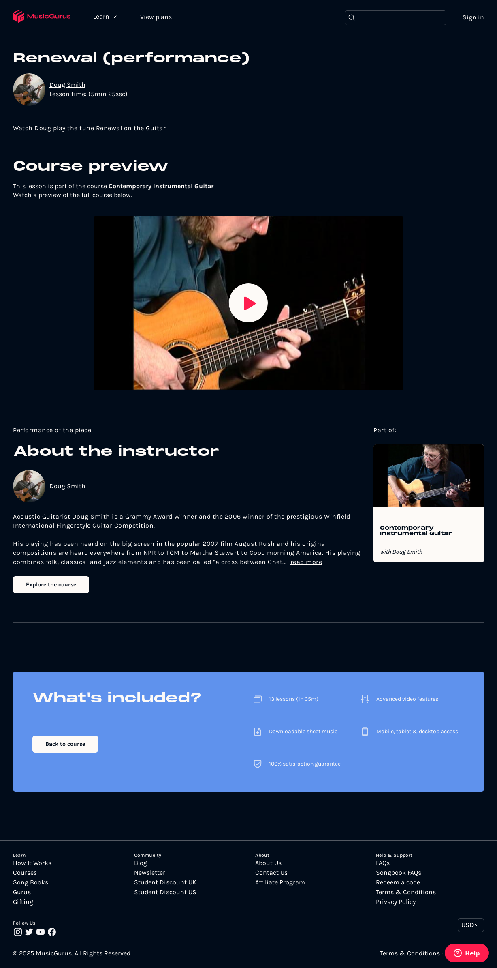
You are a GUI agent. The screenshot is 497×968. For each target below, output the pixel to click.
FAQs (383, 863)
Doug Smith (67, 84)
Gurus (22, 892)
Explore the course (51, 584)
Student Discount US (165, 892)
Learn (102, 16)
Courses (25, 872)
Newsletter (149, 872)
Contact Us (271, 872)
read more (306, 562)
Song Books (30, 882)
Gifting (23, 902)
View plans (156, 17)
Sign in (473, 17)
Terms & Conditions (406, 892)
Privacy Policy (396, 902)
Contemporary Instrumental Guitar (416, 531)
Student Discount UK (165, 882)
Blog (140, 863)
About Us (268, 863)
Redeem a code (398, 882)
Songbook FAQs (398, 872)
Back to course (65, 743)
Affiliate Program (280, 882)
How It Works (32, 863)
